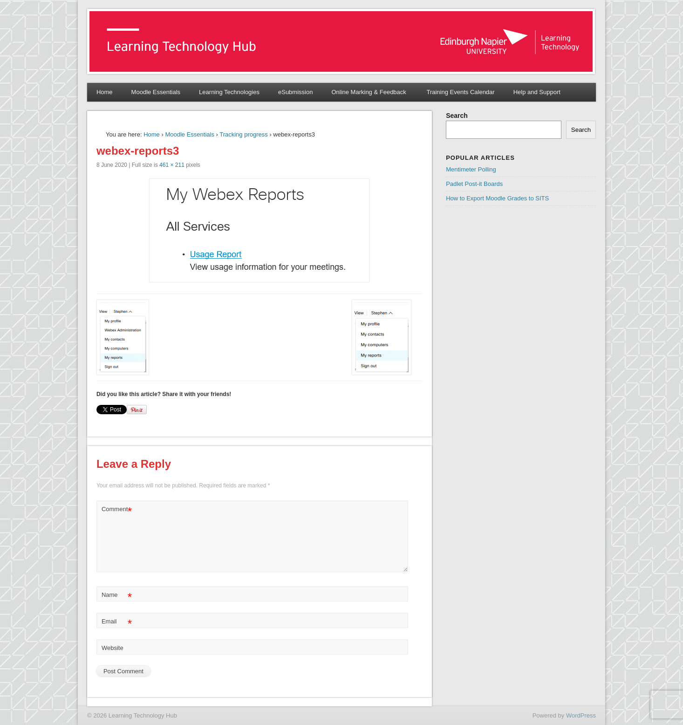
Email (117, 622)
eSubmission (295, 92)
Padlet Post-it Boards (474, 183)
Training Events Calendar (460, 92)
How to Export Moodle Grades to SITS (497, 198)
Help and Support (536, 92)
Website (112, 647)
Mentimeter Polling (471, 169)
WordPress (581, 715)
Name (117, 595)
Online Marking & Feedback (369, 92)
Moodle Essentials (156, 92)
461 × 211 (171, 165)
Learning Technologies (229, 92)
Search (457, 115)
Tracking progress (243, 134)
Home (104, 92)
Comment (117, 509)
